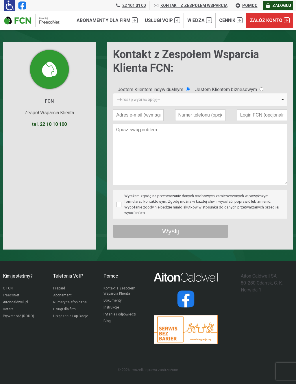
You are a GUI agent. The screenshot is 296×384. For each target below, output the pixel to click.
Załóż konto (270, 20)
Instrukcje (111, 308)
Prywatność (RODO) (18, 317)
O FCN (8, 289)
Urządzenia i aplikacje (70, 317)
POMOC (246, 5)
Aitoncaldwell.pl (15, 303)
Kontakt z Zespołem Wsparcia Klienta (119, 291)
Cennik (231, 20)
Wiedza (199, 20)
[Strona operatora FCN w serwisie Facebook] (21, 5)
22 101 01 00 (130, 5)
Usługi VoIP (162, 20)
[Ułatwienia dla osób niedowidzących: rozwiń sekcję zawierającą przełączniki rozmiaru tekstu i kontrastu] (9, 5)
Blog (107, 322)
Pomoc (110, 276)
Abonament (62, 296)
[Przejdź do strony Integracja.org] (186, 329)
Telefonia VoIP (68, 276)
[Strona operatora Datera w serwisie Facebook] (185, 299)
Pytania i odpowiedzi (119, 315)
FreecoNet (11, 296)
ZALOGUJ (278, 5)
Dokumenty (112, 301)
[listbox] (200, 99)
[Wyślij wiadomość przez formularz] (170, 231)
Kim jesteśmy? (18, 276)
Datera (8, 310)
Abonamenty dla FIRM (107, 20)
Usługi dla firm (64, 310)
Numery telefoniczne (70, 303)
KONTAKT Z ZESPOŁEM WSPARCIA (190, 5)
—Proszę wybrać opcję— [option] (138, 99)
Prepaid (59, 289)
